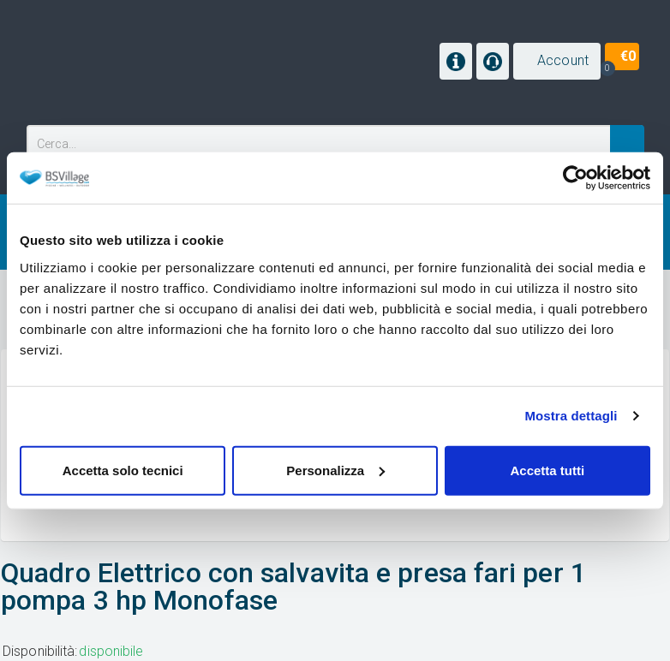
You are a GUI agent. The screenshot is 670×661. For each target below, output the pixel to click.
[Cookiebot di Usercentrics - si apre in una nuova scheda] (575, 178)
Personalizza (335, 469)
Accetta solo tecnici (123, 469)
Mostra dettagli (570, 415)
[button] (557, 61)
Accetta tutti (547, 469)
